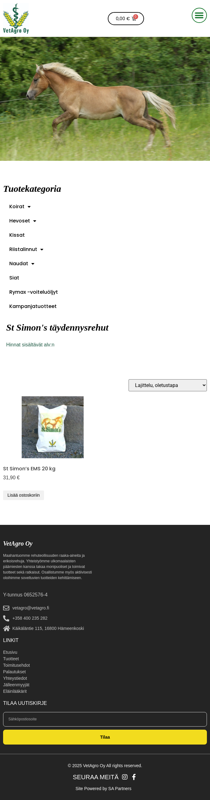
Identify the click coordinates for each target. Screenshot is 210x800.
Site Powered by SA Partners (104, 788)
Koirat (20, 206)
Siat (14, 277)
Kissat (17, 235)
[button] (199, 15)
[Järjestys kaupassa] (168, 385)
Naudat (21, 263)
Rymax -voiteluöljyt (33, 292)
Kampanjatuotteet (33, 306)
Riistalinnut (26, 249)
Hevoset (22, 220)
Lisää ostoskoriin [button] (23, 495)
